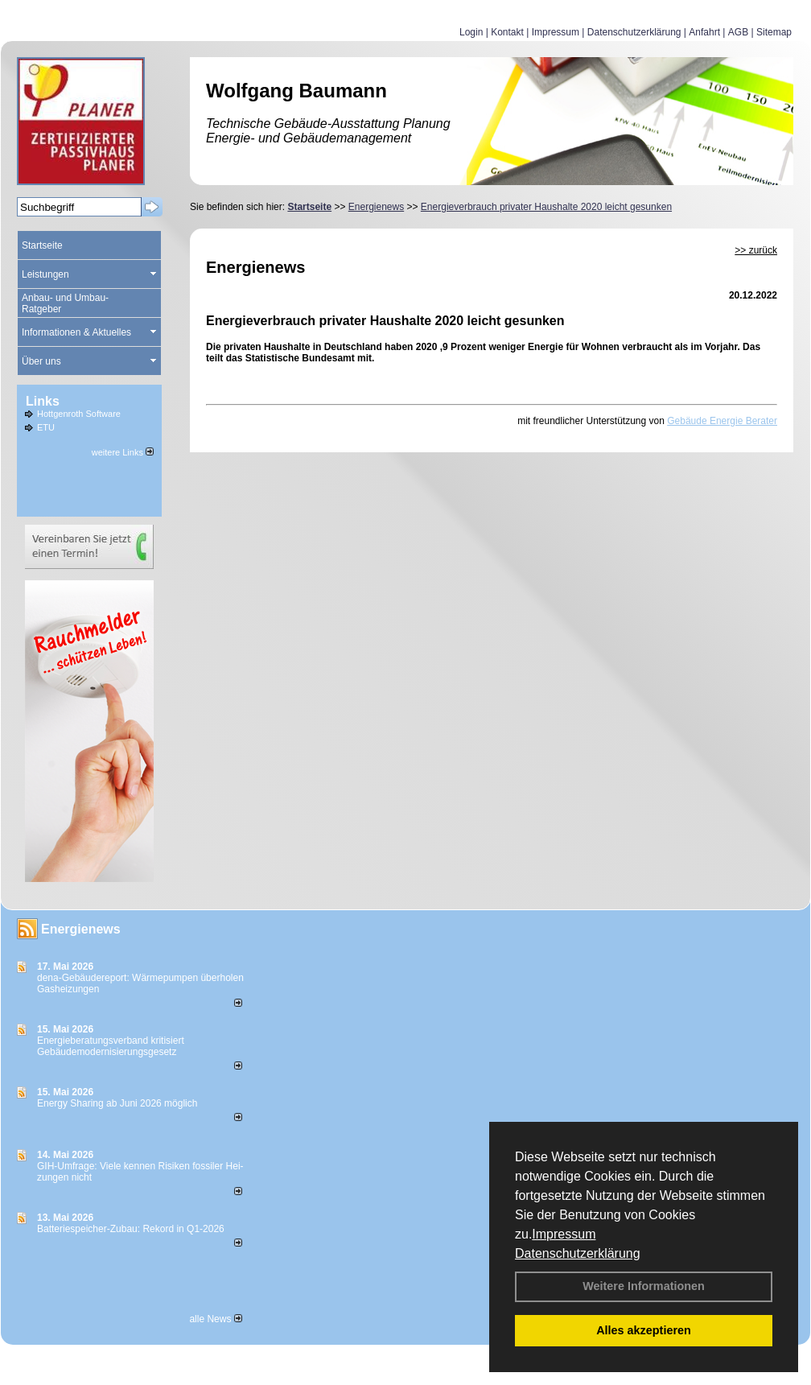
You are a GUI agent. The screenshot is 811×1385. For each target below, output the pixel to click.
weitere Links (123, 452)
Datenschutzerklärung (577, 1253)
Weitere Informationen (644, 1286)
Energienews (81, 929)
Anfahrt (704, 32)
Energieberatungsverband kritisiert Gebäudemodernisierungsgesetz (110, 1046)
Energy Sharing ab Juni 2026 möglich (117, 1103)
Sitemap (774, 32)
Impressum (563, 1234)
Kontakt (507, 32)
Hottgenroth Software (79, 413)
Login (471, 32)
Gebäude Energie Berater (722, 421)
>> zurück (756, 250)
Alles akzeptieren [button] (643, 1330)
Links (43, 401)
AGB (738, 32)
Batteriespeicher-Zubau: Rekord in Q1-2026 (130, 1229)
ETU (46, 427)
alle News (215, 1319)
